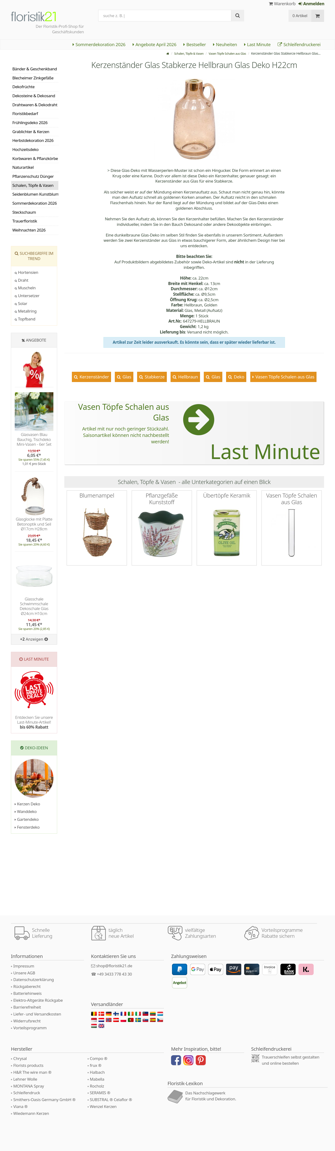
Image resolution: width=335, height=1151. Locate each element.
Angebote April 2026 (155, 44)
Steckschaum (24, 212)
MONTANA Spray (28, 1086)
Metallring (26, 311)
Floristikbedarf (25, 113)
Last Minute (257, 44)
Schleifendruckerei (299, 44)
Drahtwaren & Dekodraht (34, 104)
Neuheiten (225, 44)
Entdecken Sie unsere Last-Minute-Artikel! (34, 722)
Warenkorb (282, 3)
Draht (21, 280)
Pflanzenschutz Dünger (33, 176)
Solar (21, 303)
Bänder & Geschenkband (34, 69)
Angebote (36, 340)
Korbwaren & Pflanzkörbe (35, 158)
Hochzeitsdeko (25, 149)
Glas (126, 377)
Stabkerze (154, 377)
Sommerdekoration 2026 (99, 44)
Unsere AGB (24, 973)
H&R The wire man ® (32, 1072)
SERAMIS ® (100, 1092)
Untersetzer (27, 295)
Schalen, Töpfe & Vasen (180, 53)
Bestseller (194, 44)
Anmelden (311, 3)
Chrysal (20, 1058)
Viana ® (20, 1106)
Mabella (97, 1079)
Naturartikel (23, 167)
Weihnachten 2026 (29, 230)
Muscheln (25, 287)
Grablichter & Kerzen (30, 131)
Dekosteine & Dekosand (33, 95)
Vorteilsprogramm (30, 1027)
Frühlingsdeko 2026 (29, 122)
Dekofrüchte (23, 86)
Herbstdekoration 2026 (33, 140)
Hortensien (26, 272)
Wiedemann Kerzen (31, 1113)
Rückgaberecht (27, 986)
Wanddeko (26, 811)
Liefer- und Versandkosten (37, 1014)
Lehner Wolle (25, 1079)
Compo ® (98, 1058)
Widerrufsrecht (27, 1021)
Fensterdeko (27, 827)
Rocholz (97, 1086)
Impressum (23, 966)
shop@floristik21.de (114, 965)
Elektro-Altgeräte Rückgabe (38, 1000)
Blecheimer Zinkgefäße (32, 78)
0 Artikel (300, 15)
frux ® (96, 1065)
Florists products (28, 1065)
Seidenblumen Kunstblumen (35, 194)
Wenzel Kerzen (103, 1106)
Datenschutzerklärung (33, 979)
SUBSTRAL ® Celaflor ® (111, 1099)
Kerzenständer (94, 377)
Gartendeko (27, 819)
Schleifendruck (26, 1092)
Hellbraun (187, 377)
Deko (238, 377)
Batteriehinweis (27, 993)
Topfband (25, 319)
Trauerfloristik (24, 221)
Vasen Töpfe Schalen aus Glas (224, 53)
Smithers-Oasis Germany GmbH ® (44, 1099)
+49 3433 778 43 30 (114, 974)
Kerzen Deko (27, 804)
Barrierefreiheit (27, 1007)
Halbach (97, 1072)
